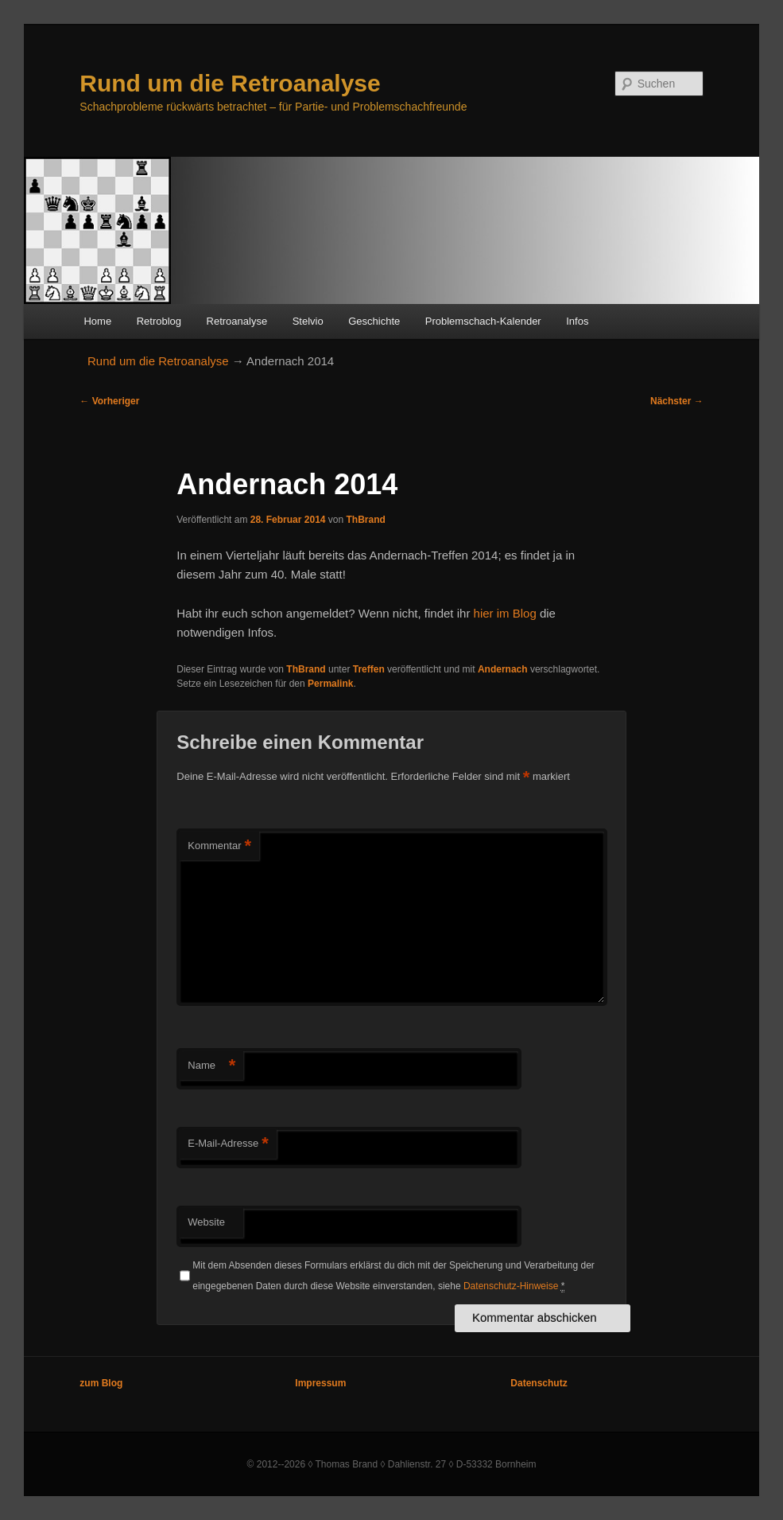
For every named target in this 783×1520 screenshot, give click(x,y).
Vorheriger (109, 401)
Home (97, 321)
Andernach (503, 669)
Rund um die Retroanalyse (229, 83)
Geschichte (374, 321)
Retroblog (159, 321)
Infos (577, 321)
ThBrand (366, 519)
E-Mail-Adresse (228, 1144)
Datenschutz (538, 1383)
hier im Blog (505, 613)
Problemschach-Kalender (483, 321)
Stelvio (308, 321)
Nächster (677, 401)
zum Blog (100, 1383)
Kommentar (219, 846)
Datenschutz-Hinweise (510, 1286)
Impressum (320, 1383)
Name (211, 1066)
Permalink (330, 683)
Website (206, 1222)
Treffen (369, 669)
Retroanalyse (237, 321)
